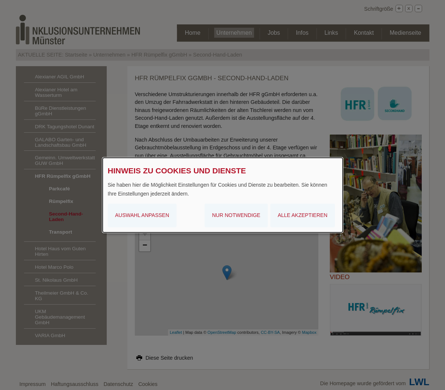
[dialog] (223, 194)
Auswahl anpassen (142, 215)
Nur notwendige (236, 215)
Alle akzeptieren (303, 215)
